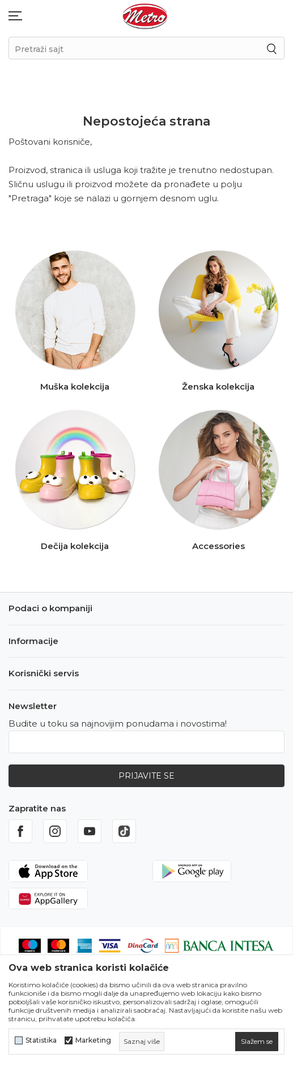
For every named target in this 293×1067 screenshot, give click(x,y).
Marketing (93, 1040)
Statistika (41, 1040)
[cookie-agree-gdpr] (256, 1041)
